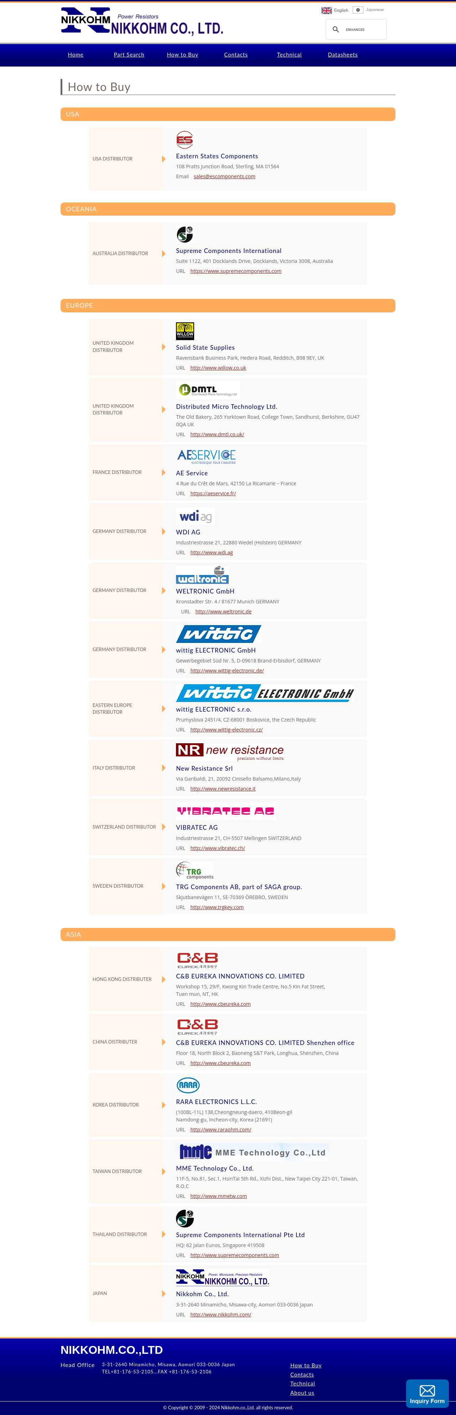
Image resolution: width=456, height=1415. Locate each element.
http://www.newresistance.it (222, 788)
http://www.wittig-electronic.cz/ (226, 729)
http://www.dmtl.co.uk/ (217, 434)
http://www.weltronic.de (223, 611)
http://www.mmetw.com (218, 1196)
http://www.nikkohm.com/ (220, 1314)
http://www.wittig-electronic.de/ (227, 670)
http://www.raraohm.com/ (220, 1129)
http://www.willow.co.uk (218, 367)
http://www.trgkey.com (217, 907)
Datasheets (343, 54)
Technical (289, 54)
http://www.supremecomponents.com (234, 1255)
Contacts (236, 54)
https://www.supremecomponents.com (235, 271)
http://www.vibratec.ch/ (217, 848)
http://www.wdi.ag (211, 552)
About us (302, 1392)
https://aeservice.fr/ (213, 493)
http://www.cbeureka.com (220, 1003)
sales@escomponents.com (224, 176)
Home (76, 54)
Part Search (129, 54)
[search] (355, 29)
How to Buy (182, 54)
